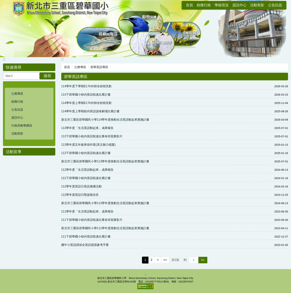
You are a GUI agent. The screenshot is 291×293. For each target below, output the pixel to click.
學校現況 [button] (186, 5)
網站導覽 (257, 5)
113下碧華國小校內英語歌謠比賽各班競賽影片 (92, 136)
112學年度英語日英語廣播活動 (81, 186)
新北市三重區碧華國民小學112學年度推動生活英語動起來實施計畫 (105, 203)
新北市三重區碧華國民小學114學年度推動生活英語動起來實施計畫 (105, 119)
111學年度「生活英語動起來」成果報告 (87, 211)
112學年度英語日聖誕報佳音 (80, 194)
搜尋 (47, 76)
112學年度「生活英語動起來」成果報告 (87, 169)
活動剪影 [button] (222, 5)
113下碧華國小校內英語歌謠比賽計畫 (86, 153)
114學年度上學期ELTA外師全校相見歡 (86, 102)
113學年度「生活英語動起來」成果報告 (87, 128)
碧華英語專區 (99, 67)
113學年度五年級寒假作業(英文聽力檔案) (88, 144)
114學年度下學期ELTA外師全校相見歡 (86, 86)
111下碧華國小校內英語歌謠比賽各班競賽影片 (92, 219)
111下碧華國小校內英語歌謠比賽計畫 (86, 236)
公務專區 (80, 67)
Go (203, 259)
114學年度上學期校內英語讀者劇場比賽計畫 (90, 111)
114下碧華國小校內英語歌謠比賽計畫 (86, 94)
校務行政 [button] (168, 5)
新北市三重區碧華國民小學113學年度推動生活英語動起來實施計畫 (105, 161)
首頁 (153, 5)
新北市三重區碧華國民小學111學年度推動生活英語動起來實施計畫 (105, 228)
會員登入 (275, 5)
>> (165, 259)
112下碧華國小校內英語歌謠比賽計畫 (86, 178)
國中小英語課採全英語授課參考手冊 (85, 244)
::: (145, 5)
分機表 (164, 281)
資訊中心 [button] (204, 5)
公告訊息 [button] (239, 5)
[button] (29, 94)
